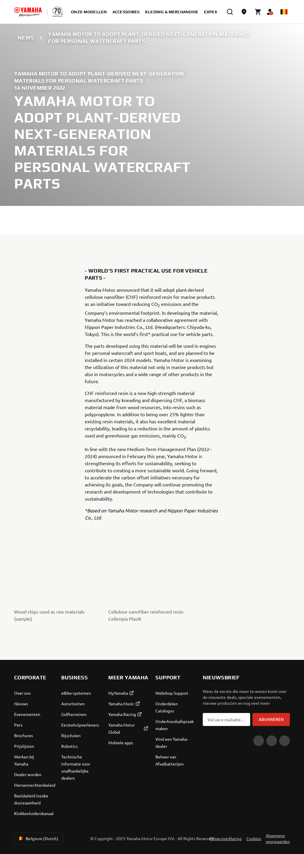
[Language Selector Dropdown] (284, 12)
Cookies (253, 838)
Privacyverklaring (226, 838)
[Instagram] (284, 740)
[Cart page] (258, 11)
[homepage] (28, 11)
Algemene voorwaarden (278, 838)
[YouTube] (258, 740)
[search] (230, 12)
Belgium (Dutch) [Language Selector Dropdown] (37, 838)
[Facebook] (271, 740)
